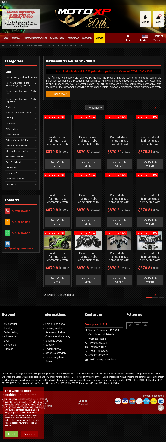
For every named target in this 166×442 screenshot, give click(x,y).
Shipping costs (53, 368)
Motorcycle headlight (16, 156)
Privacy (49, 389)
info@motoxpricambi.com (19, 248)
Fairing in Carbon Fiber (16, 145)
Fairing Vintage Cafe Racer (18, 140)
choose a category (55, 380)
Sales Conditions (55, 351)
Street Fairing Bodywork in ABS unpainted (20, 100)
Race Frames (12, 184)
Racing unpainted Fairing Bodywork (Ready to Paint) (18, 84)
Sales (8, 72)
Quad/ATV (11, 123)
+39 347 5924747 (21, 232)
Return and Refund (55, 360)
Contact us (10, 372)
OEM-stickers (12, 129)
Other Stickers (12, 134)
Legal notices (53, 376)
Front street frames (15, 179)
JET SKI (9, 118)
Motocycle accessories (17, 151)
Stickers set (11, 107)
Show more (58, 94)
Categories (14, 61)
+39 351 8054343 (21, 221)
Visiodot (83, 432)
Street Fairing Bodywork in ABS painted (20, 92)
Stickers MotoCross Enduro (18, 112)
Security (50, 372)
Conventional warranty (57, 364)
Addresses (10, 364)
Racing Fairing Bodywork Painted (21, 77)
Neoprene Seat (13, 173)
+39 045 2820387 (21, 210)
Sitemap (8, 376)
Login (7, 368)
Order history (11, 360)
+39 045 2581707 (98, 374)
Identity (8, 355)
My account (10, 351)
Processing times (55, 384)
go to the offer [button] (57, 173)
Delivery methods (55, 355)
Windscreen (11, 167)
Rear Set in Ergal (13, 162)
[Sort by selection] (94, 107)
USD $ (158, 38)
